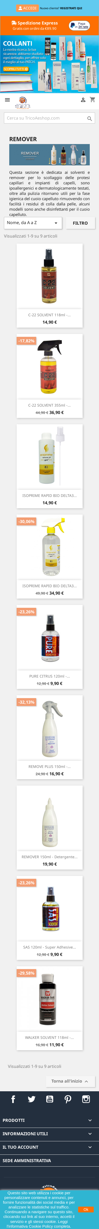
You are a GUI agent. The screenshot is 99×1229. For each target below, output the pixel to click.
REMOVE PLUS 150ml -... (50, 766)
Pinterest (67, 1099)
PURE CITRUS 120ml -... (49, 676)
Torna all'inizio (70, 1081)
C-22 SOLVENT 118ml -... (49, 314)
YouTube (49, 1099)
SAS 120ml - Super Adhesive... (49, 947)
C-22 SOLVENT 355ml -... (49, 405)
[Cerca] (49, 118)
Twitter (31, 1099)
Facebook (13, 1099)
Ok (86, 1209)
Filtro (80, 223)
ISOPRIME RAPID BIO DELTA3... (49, 495)
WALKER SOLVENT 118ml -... (49, 1037)
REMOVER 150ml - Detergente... (50, 856)
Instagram (86, 1099)
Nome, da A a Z (33, 223)
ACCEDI (27, 8)
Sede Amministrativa (27, 1160)
